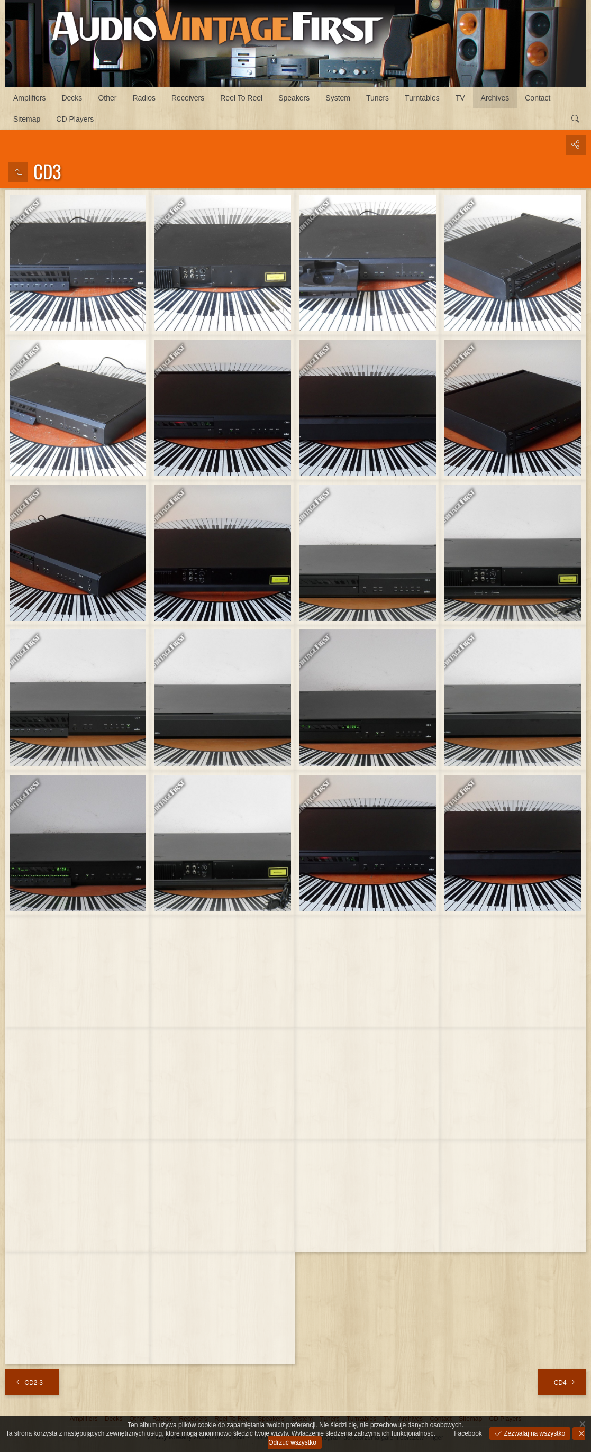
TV (460, 98)
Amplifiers (29, 98)
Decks (71, 98)
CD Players (75, 119)
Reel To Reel (241, 98)
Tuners (377, 98)
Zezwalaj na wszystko (533, 1433)
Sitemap (26, 119)
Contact (537, 98)
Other (107, 98)
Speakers (294, 98)
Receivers (187, 98)
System (337, 98)
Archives (495, 98)
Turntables (422, 98)
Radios (144, 98)
